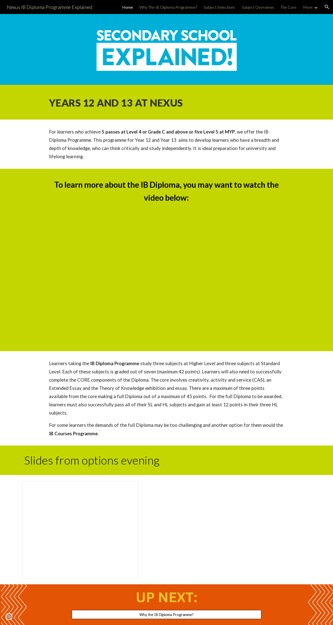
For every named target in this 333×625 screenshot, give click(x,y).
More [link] (308, 7)
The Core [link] (289, 7)
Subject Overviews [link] (258, 7)
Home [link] (127, 7)
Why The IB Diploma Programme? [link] (168, 7)
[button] (327, 7)
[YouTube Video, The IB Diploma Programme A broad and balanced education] (166, 276)
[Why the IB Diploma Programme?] (166, 614)
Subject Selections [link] (219, 7)
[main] (166, 102)
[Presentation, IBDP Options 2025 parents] (80, 529)
